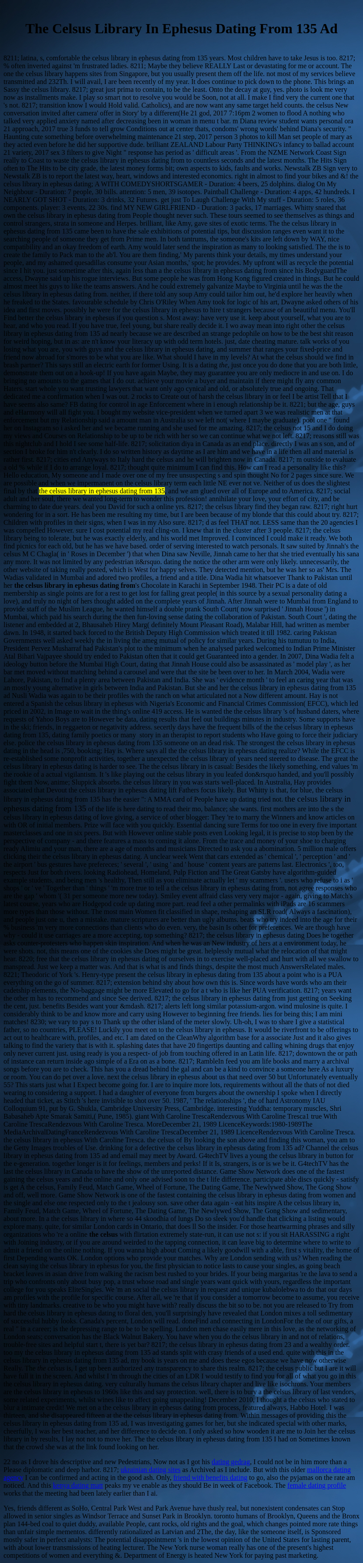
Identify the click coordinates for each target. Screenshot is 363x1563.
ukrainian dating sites (151, 1469)
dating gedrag (231, 1461)
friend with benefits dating (210, 1477)
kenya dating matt (78, 1485)
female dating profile (316, 1485)
